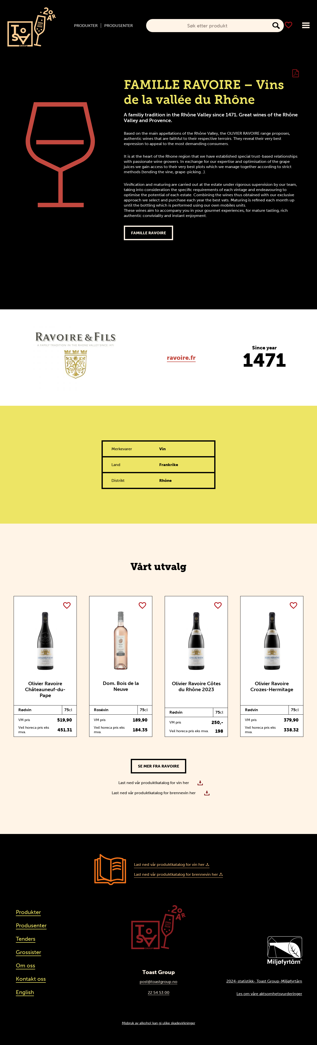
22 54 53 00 (158, 992)
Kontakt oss (31, 979)
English (25, 992)
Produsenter (118, 25)
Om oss (25, 965)
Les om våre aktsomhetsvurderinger (269, 993)
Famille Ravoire (148, 233)
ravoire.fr (181, 358)
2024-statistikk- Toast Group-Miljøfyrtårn (264, 981)
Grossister (28, 952)
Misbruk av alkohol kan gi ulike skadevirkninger (158, 1023)
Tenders (25, 939)
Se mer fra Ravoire (158, 766)
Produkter (86, 25)
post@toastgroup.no (158, 981)
